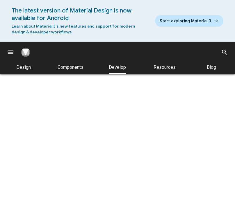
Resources (165, 67)
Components (70, 67)
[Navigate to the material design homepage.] (28, 52)
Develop (117, 69)
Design (23, 67)
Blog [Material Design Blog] (211, 67)
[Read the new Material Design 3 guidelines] (189, 21)
